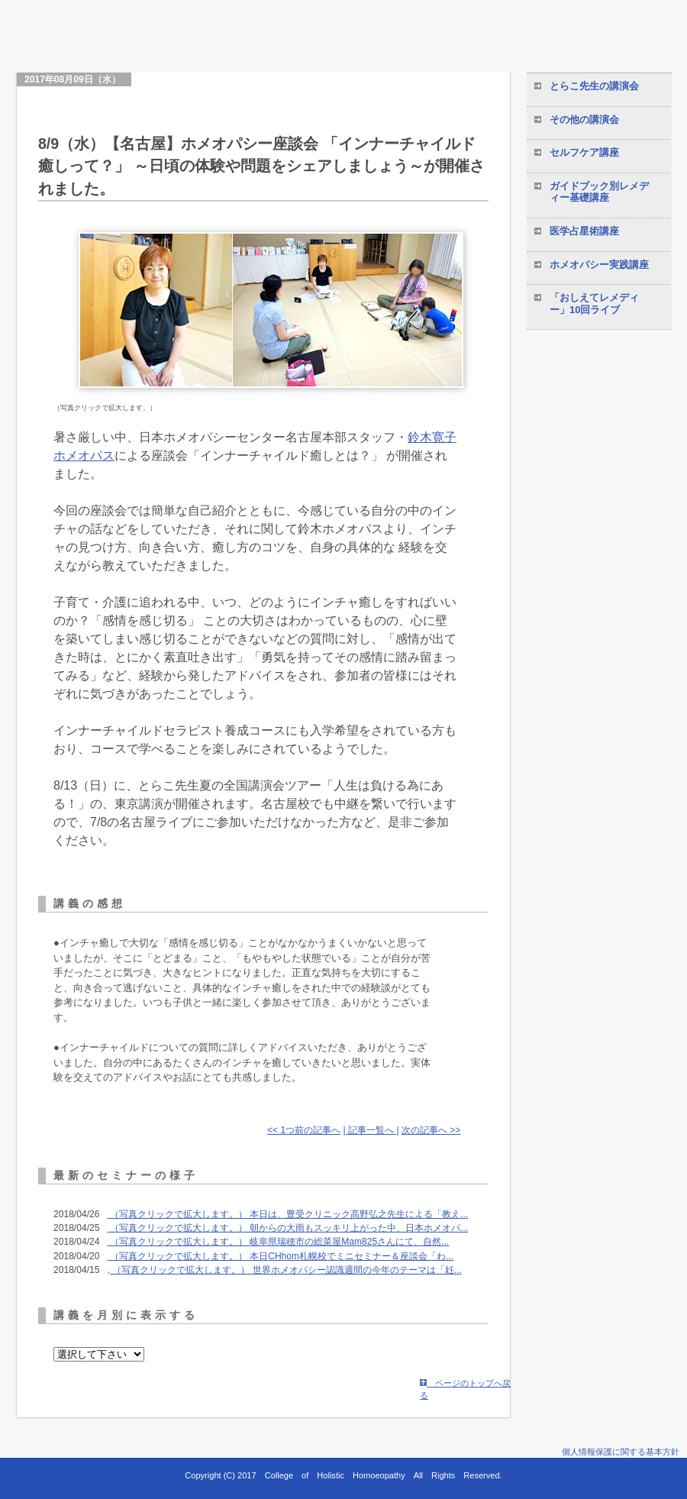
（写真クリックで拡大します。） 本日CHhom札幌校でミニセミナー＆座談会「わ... (280, 1256)
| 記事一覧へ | (371, 1130)
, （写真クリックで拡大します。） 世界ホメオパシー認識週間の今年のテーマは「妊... (284, 1270)
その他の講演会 (584, 119)
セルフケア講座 (584, 152)
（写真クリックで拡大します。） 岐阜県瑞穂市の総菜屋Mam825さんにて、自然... (278, 1241)
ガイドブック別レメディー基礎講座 (599, 192)
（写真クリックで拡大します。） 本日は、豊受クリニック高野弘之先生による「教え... (287, 1214)
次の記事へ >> (431, 1130)
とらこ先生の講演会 (594, 86)
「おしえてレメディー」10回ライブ (594, 303)
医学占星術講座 (584, 231)
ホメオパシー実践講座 (599, 264)
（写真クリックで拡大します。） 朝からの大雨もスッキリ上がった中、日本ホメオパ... (287, 1228)
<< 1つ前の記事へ (303, 1130)
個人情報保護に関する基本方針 (620, 1451)
